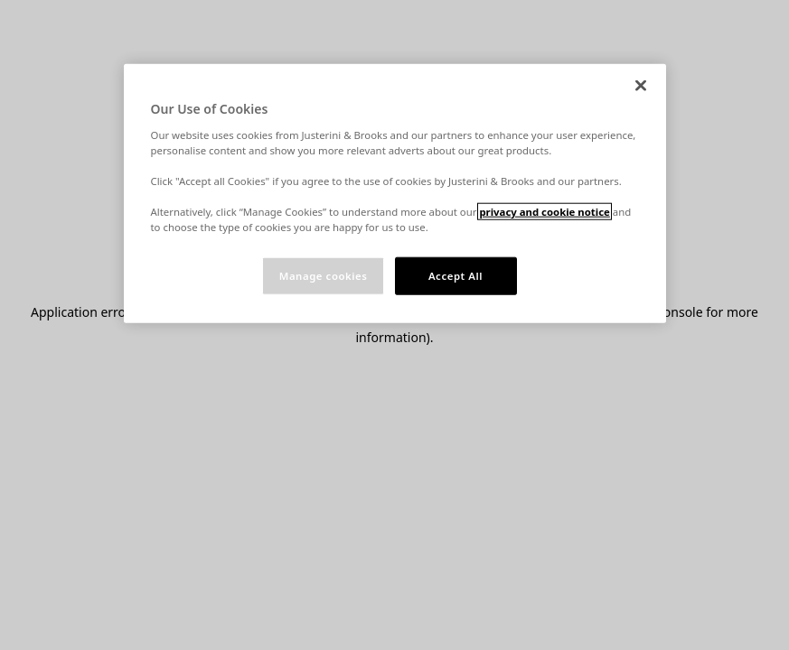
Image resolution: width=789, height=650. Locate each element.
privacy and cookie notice (544, 211)
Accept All (455, 276)
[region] (395, 193)
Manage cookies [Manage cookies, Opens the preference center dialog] (323, 276)
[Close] (641, 86)
